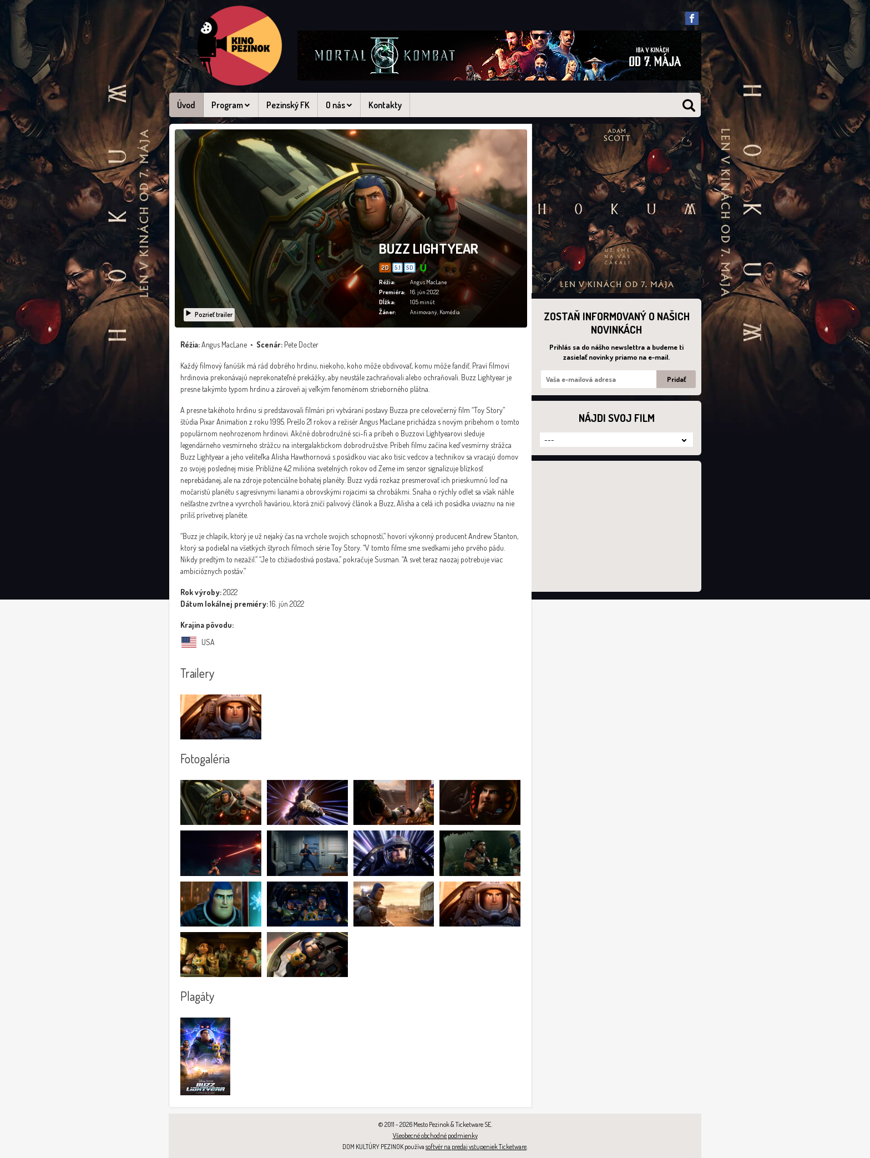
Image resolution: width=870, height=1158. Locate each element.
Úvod (186, 104)
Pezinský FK (288, 104)
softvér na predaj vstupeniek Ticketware (476, 1146)
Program (230, 104)
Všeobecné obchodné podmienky (435, 1135)
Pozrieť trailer (208, 314)
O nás (339, 104)
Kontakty (385, 104)
